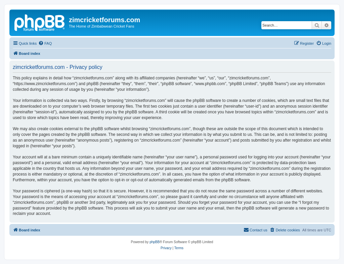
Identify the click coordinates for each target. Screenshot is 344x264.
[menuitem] (45, 43)
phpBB (154, 242)
